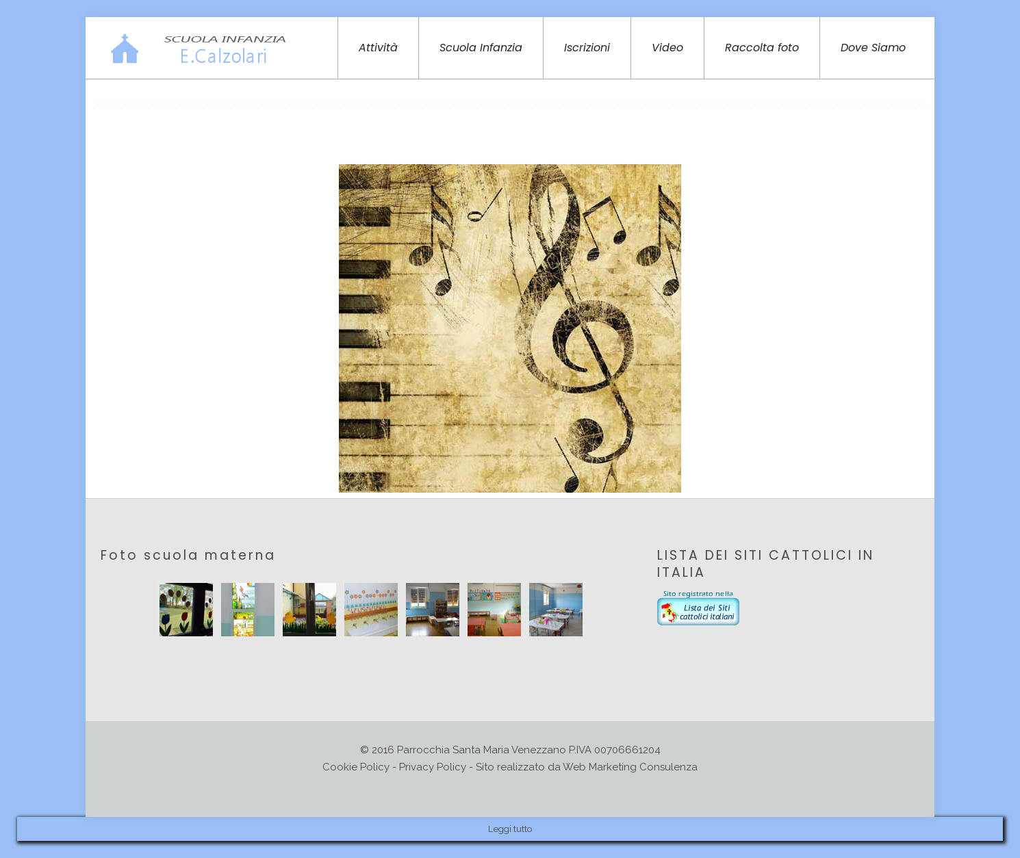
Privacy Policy (432, 767)
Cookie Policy (356, 767)
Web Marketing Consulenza (630, 767)
